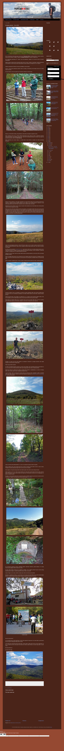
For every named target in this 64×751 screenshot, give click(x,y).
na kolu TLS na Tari (18, 249)
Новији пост (7, 720)
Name (49, 71)
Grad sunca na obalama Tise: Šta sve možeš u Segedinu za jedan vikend (54, 86)
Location (49, 74)
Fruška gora (32, 19)
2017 (48, 138)
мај (48, 155)
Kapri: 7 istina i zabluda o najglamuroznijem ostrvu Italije (55, 92)
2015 (48, 141)
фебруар (49, 159)
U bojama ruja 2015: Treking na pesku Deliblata (52, 148)
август (49, 151)
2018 (48, 137)
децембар (49, 142)
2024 (48, 129)
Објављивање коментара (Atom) (16, 722)
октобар (49, 145)
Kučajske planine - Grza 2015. (52, 146)
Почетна (24, 720)
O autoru (41, 19)
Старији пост (41, 720)
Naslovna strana (8, 19)
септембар (50, 150)
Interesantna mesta (24, 19)
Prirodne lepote (16, 19)
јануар (49, 160)
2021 (48, 133)
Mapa (37, 19)
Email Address (50, 67)
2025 (48, 128)
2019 (48, 136)
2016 (48, 140)
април (49, 156)
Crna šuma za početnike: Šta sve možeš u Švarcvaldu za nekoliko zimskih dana (54, 114)
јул (48, 152)
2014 (48, 162)
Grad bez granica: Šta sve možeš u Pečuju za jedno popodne (54, 97)
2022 (48, 132)
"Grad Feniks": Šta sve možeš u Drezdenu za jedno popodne (54, 103)
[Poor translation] (4, 734)
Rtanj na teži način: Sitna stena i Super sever (54, 108)
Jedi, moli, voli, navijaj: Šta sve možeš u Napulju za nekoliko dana (54, 119)
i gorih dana (30, 477)
